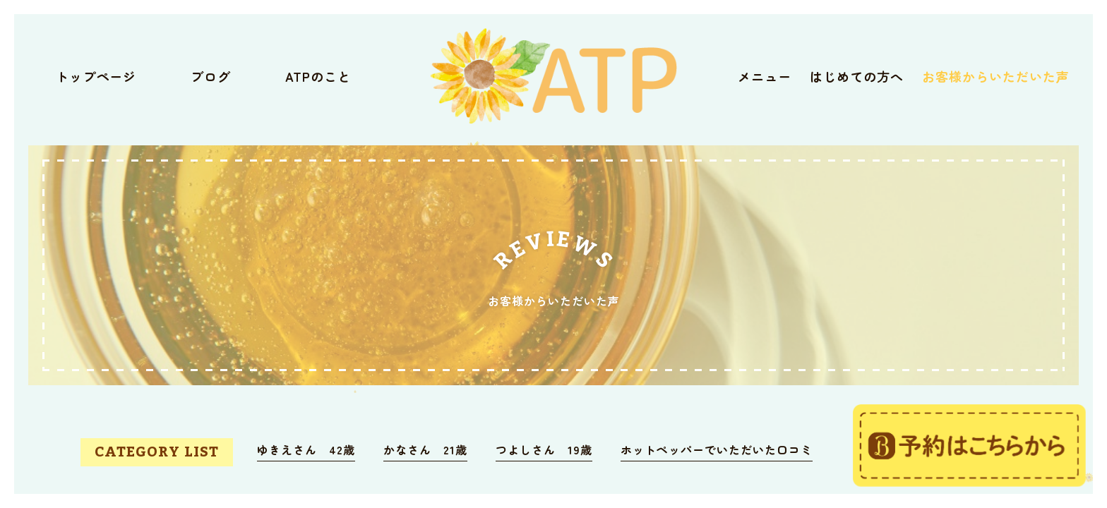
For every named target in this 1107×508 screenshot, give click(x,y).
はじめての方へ (857, 76)
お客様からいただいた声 (996, 76)
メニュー (764, 76)
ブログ (211, 76)
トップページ (96, 76)
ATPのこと (318, 76)
